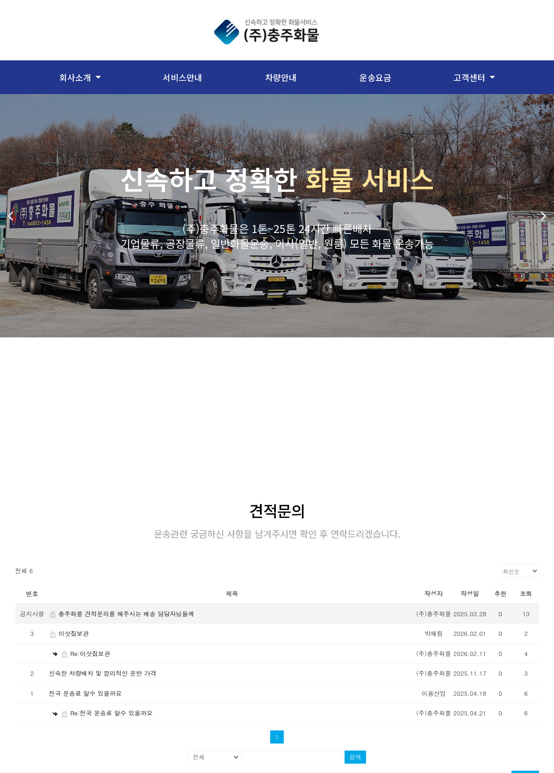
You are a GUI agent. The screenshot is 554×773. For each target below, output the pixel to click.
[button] (10, 216)
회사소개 (80, 77)
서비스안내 (182, 77)
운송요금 (375, 77)
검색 (355, 751)
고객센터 (474, 77)
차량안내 (281, 77)
